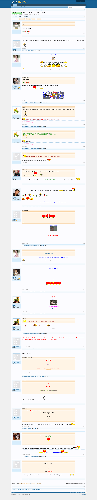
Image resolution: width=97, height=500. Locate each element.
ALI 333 (14, 120)
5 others (35, 268)
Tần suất (67, 13)
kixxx (31, 268)
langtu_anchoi (16, 350)
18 (37, 23)
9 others (42, 130)
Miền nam (15, 13)
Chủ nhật (53, 13)
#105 (84, 128)
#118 (84, 430)
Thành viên (24, 4)
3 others (36, 210)
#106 (84, 150)
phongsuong (15, 35)
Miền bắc (19, 13)
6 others (36, 54)
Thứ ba (34, 13)
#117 (84, 406)
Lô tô (70, 13)
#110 (84, 247)
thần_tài (28, 54)
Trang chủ (77, 496)
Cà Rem (14, 281)
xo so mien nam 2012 (16, 68)
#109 (84, 208)
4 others (35, 483)
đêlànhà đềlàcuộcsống (35, 40)
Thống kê (57, 13)
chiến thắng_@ (34, 18)
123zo (14, 182)
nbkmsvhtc (24, 40)
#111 (84, 266)
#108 (84, 186)
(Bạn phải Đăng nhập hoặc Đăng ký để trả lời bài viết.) (75, 487)
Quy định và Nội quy (82, 498)
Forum (15, 4)
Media (19, 4)
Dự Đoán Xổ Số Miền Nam (22, 18)
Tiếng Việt (13, 496)
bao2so (14, 53)
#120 (84, 481)
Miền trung (24, 13)
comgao (14, 223)
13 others (42, 318)
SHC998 (14, 201)
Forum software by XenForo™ (21, 498)
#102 (84, 52)
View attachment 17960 (48, 257)
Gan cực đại (62, 13)
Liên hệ (69, 496)
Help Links (30, 4)
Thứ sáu (45, 13)
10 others (42, 106)
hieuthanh (32, 210)
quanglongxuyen (16, 446)
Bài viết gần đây (22, 6)
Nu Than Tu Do (29, 353)
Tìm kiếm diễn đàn (15, 6)
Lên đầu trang (81, 496)
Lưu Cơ (31, 54)
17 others (42, 40)
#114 (84, 335)
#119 (84, 458)
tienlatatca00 (28, 40)
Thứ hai (30, 13)
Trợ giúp (72, 496)
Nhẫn (53, 312)
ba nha (14, 309)
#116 (84, 378)
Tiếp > (40, 23)
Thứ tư (38, 13)
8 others (36, 77)
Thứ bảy (49, 13)
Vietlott (27, 13)
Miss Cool (15, 90)
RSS (85, 496)
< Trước (21, 23)
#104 (84, 104)
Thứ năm (41, 13)
